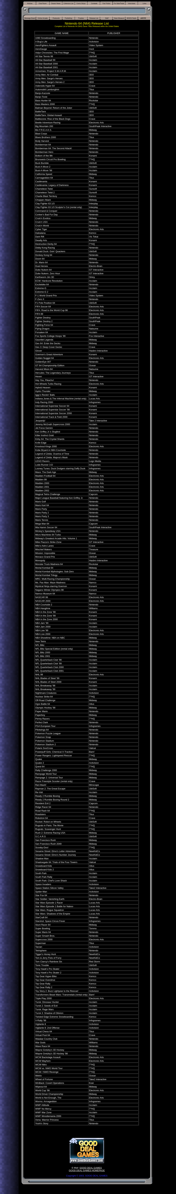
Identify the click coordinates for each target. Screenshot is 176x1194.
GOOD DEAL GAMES (90, 1167)
